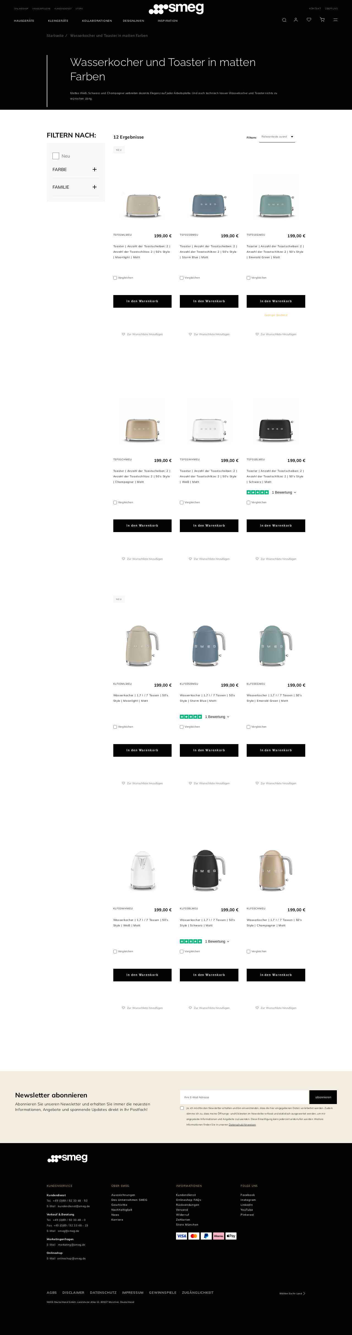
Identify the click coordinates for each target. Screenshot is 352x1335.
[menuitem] (25, 21)
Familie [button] (61, 187)
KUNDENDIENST (63, 8)
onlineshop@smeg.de (71, 1258)
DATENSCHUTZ (103, 1292)
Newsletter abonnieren (51, 1095)
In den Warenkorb (142, 301)
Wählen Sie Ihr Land (290, 1293)
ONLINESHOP (21, 8)
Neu (66, 156)
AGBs (52, 1292)
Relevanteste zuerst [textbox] (274, 136)
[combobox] (277, 137)
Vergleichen (125, 277)
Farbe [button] (60, 169)
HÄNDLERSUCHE (41, 8)
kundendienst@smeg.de (74, 1206)
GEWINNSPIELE (163, 1292)
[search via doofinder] (284, 20)
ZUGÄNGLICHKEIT (198, 1292)
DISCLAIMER (73, 1292)
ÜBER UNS (331, 8)
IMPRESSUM (133, 1292)
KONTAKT (315, 8)
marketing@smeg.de (71, 1244)
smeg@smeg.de (68, 1231)
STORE (79, 8)
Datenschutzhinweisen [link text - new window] (242, 1124)
